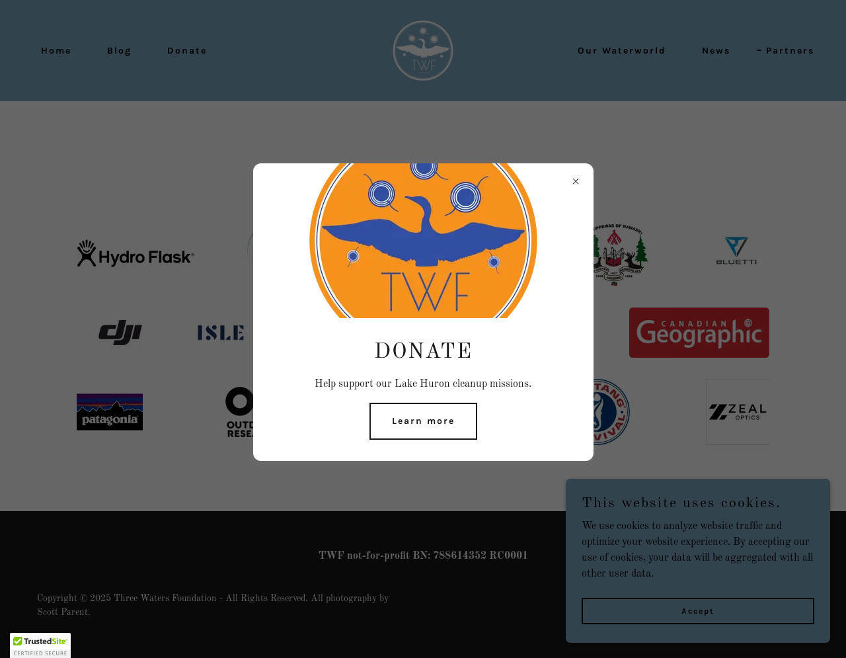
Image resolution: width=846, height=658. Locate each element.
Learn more (423, 421)
